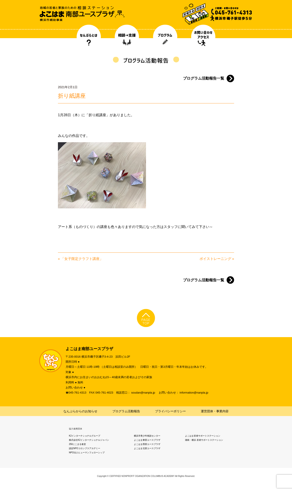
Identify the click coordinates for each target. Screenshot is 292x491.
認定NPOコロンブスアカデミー (84, 448)
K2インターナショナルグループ (84, 436)
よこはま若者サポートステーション (202, 436)
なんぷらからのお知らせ (80, 411)
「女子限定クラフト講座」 (82, 259)
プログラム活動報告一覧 (203, 78)
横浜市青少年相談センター (147, 436)
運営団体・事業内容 (215, 411)
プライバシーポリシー (170, 411)
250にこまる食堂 (77, 444)
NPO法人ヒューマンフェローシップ (87, 452)
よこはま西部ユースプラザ (147, 444)
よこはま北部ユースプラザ (147, 448)
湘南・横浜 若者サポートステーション (204, 440)
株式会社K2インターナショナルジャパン (89, 440)
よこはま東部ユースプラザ (147, 440)
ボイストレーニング (215, 259)
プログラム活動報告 (126, 411)
